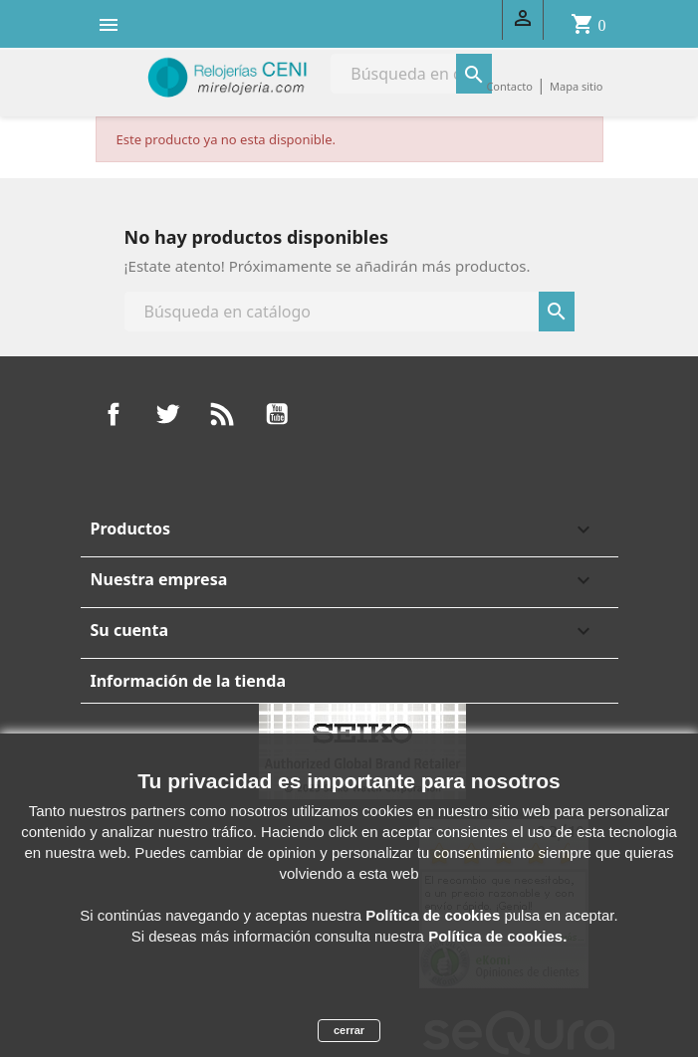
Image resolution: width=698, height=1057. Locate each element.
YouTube (277, 414)
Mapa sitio (576, 86)
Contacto (509, 86)
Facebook (113, 414)
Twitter (167, 414)
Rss (222, 414)
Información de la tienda (188, 681)
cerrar (349, 1030)
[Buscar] (349, 311)
